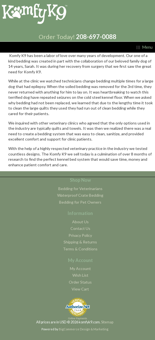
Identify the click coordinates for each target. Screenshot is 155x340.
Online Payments (77, 318)
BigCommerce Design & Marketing (83, 329)
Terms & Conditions (80, 248)
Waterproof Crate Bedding (80, 195)
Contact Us (80, 228)
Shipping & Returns (80, 242)
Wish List (80, 275)
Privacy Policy (80, 235)
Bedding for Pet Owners (80, 202)
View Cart (80, 289)
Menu (147, 47)
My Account (80, 268)
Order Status (80, 282)
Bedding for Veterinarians (80, 188)
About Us (80, 221)
